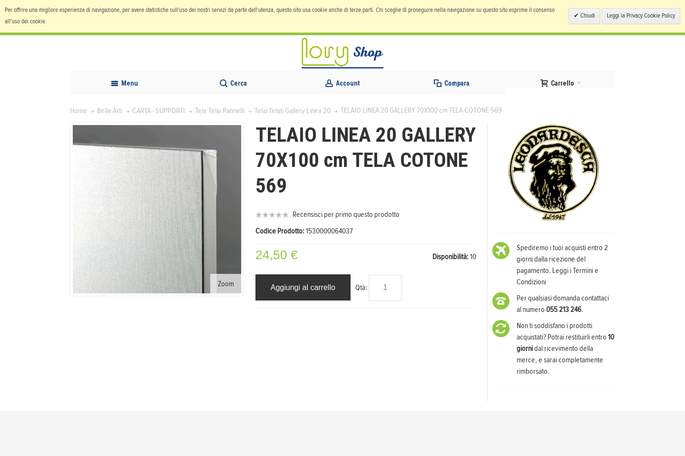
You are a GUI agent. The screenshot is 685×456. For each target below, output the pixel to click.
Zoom (226, 329)
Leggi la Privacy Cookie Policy (641, 16)
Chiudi (587, 16)
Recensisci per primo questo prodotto (346, 260)
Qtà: (361, 333)
